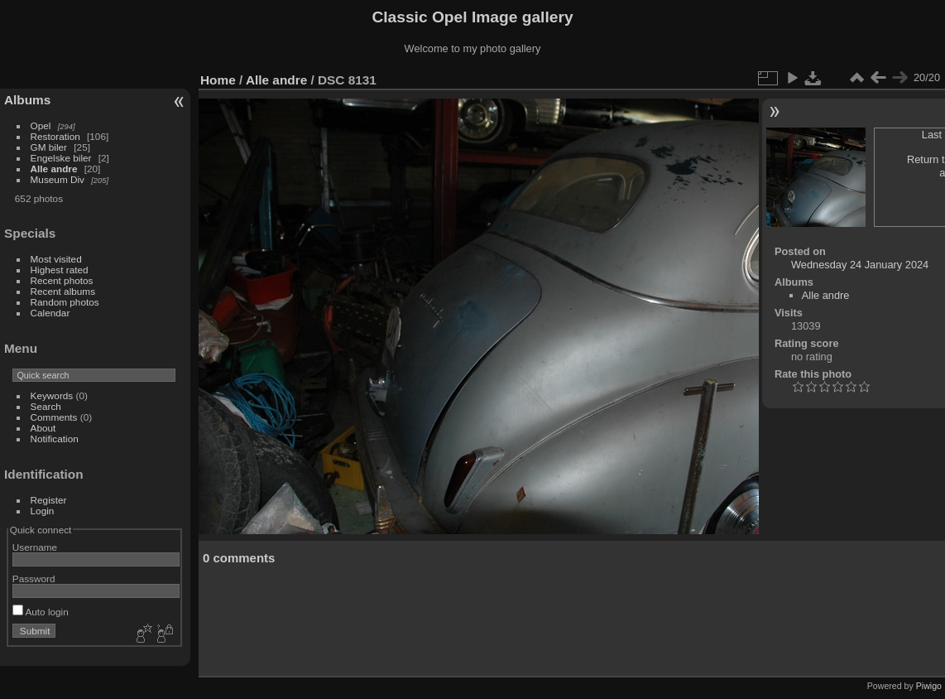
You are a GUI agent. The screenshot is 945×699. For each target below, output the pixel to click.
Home (218, 80)
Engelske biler (61, 157)
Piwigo (929, 686)
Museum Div (57, 179)
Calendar (50, 312)
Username (34, 547)
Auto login (40, 611)
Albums (27, 100)
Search (46, 406)
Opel (41, 125)
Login (43, 510)
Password (33, 578)
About (43, 427)
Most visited (56, 258)
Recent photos (62, 280)
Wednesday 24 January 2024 (859, 264)
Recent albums (63, 291)
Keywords (52, 395)
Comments (54, 417)
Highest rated (60, 269)
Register (49, 499)
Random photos (65, 301)
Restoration (55, 136)
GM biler (49, 147)
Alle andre (54, 168)
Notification (55, 438)
